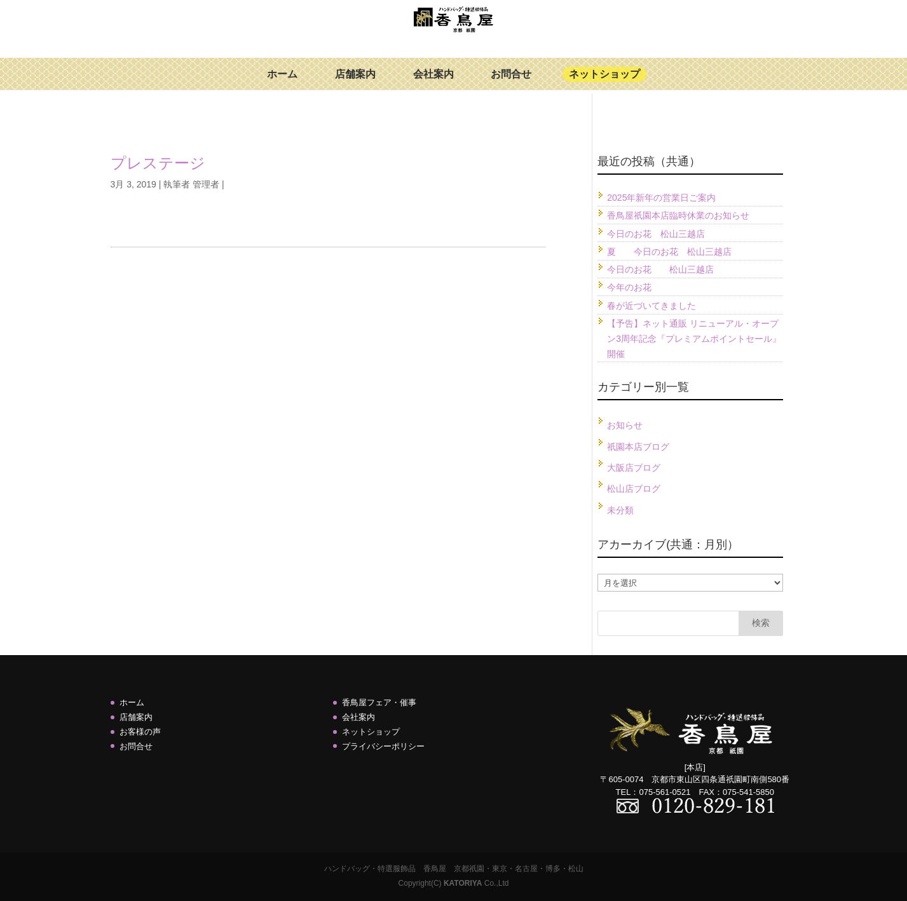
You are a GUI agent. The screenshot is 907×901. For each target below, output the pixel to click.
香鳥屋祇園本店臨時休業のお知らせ (678, 215)
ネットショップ (604, 83)
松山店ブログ (633, 489)
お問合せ (511, 83)
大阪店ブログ (633, 468)
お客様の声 (140, 731)
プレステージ (158, 163)
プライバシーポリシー (383, 746)
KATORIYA (463, 883)
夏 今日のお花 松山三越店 (669, 252)
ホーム (282, 83)
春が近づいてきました (651, 306)
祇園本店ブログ (638, 447)
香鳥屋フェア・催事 (379, 702)
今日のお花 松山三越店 (656, 234)
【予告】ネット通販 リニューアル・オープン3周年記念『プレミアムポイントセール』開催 (694, 338)
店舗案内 (355, 83)
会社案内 (433, 83)
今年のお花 (629, 287)
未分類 (620, 510)
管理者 (206, 184)
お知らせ (625, 425)
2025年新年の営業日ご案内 (661, 198)
